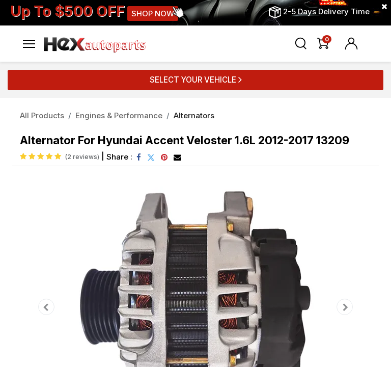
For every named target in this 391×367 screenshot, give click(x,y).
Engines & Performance (118, 115)
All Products (42, 115)
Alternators (194, 115)
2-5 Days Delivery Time (326, 11)
